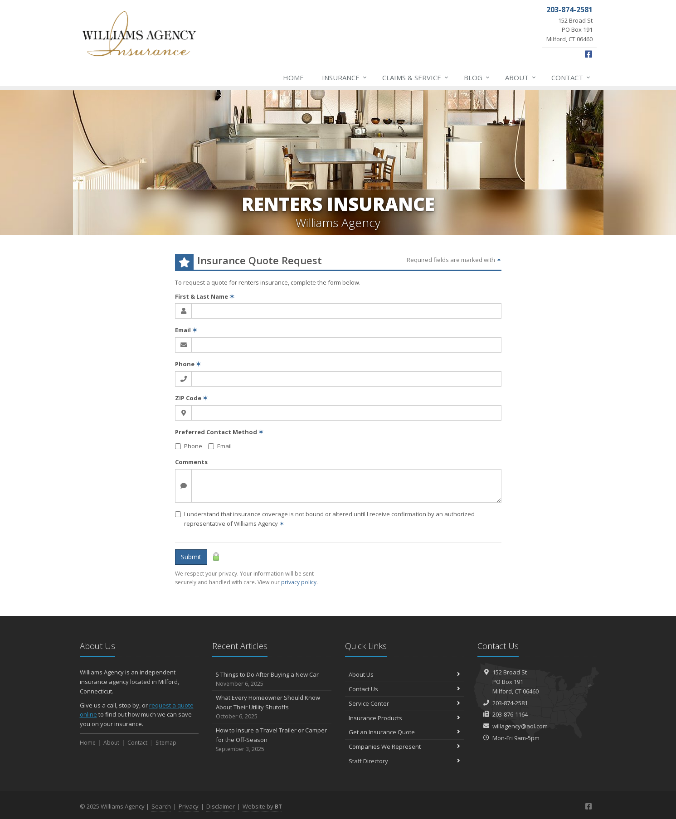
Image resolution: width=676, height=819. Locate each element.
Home (293, 77)
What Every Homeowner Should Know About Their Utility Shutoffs (272, 707)
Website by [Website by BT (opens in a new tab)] (262, 806)
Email (186, 330)
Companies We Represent (405, 746)
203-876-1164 (510, 714)
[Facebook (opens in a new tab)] (588, 53)
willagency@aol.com (520, 726)
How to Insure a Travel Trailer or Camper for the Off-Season (272, 739)
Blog (477, 77)
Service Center (405, 703)
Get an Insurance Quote (405, 732)
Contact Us (405, 689)
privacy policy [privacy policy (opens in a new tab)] (298, 582)
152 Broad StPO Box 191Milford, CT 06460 (515, 681)
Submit (191, 556)
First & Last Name (204, 296)
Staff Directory (405, 761)
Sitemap (166, 742)
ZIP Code (191, 398)
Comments (191, 462)
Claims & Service (415, 77)
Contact (571, 77)
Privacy (189, 806)
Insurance (345, 77)
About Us (405, 674)
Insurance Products (405, 718)
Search (161, 806)
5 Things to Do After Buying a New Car (272, 679)
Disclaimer (220, 806)
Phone (188, 364)
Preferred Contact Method (219, 432)
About (521, 77)
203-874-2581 (510, 703)
